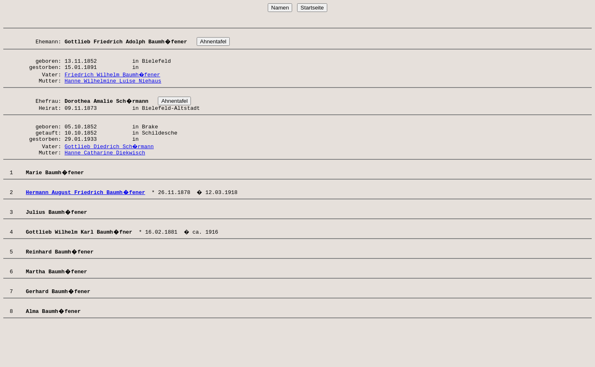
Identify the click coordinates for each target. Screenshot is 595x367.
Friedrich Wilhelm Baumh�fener (112, 80)
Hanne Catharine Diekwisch (104, 168)
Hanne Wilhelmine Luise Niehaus (112, 88)
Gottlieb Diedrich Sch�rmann (109, 161)
